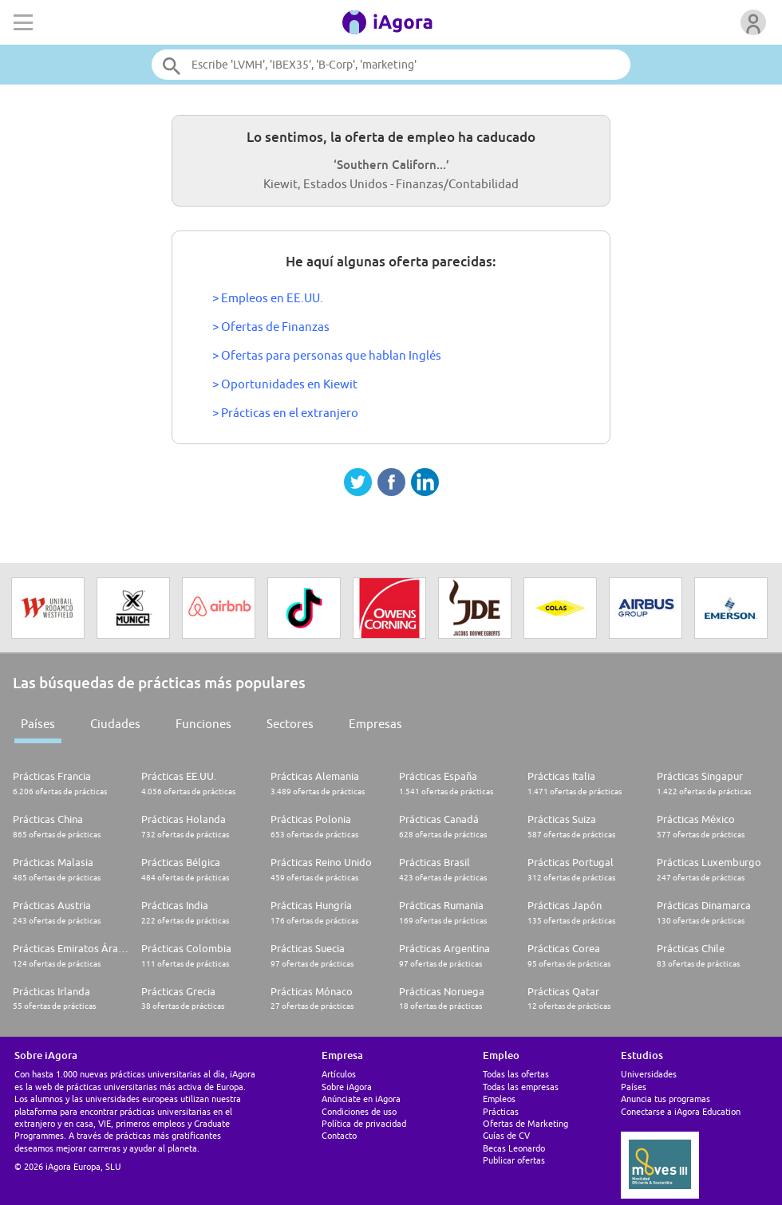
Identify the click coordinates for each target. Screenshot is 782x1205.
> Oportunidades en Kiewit (284, 384)
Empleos (499, 1098)
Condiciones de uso (359, 1111)
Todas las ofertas (516, 1074)
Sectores (290, 723)
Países (38, 723)
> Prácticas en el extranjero (285, 412)
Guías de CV (506, 1135)
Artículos (339, 1074)
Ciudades (115, 723)
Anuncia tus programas (665, 1098)
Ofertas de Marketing (525, 1123)
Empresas (375, 723)
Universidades (649, 1074)
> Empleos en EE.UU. (267, 298)
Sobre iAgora (347, 1086)
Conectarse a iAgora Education (681, 1111)
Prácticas (501, 1111)
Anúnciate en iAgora (361, 1098)
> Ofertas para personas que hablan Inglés (326, 355)
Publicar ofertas (514, 1160)
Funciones (203, 723)
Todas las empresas (521, 1086)
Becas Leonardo (514, 1148)
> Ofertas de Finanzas (271, 326)
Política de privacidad (364, 1123)
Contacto (339, 1135)
